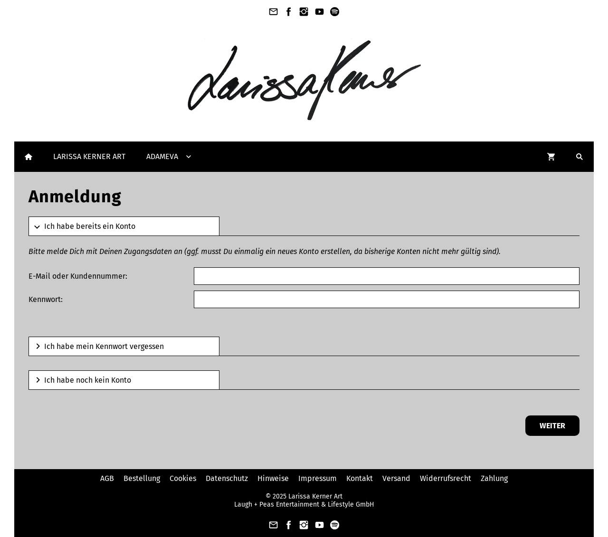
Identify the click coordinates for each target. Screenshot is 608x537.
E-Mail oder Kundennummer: (77, 276)
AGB (107, 478)
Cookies (183, 478)
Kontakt (359, 478)
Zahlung (494, 478)
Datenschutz (227, 478)
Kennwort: (45, 299)
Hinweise (273, 478)
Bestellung (142, 478)
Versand (396, 478)
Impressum (317, 478)
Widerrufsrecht (445, 478)
